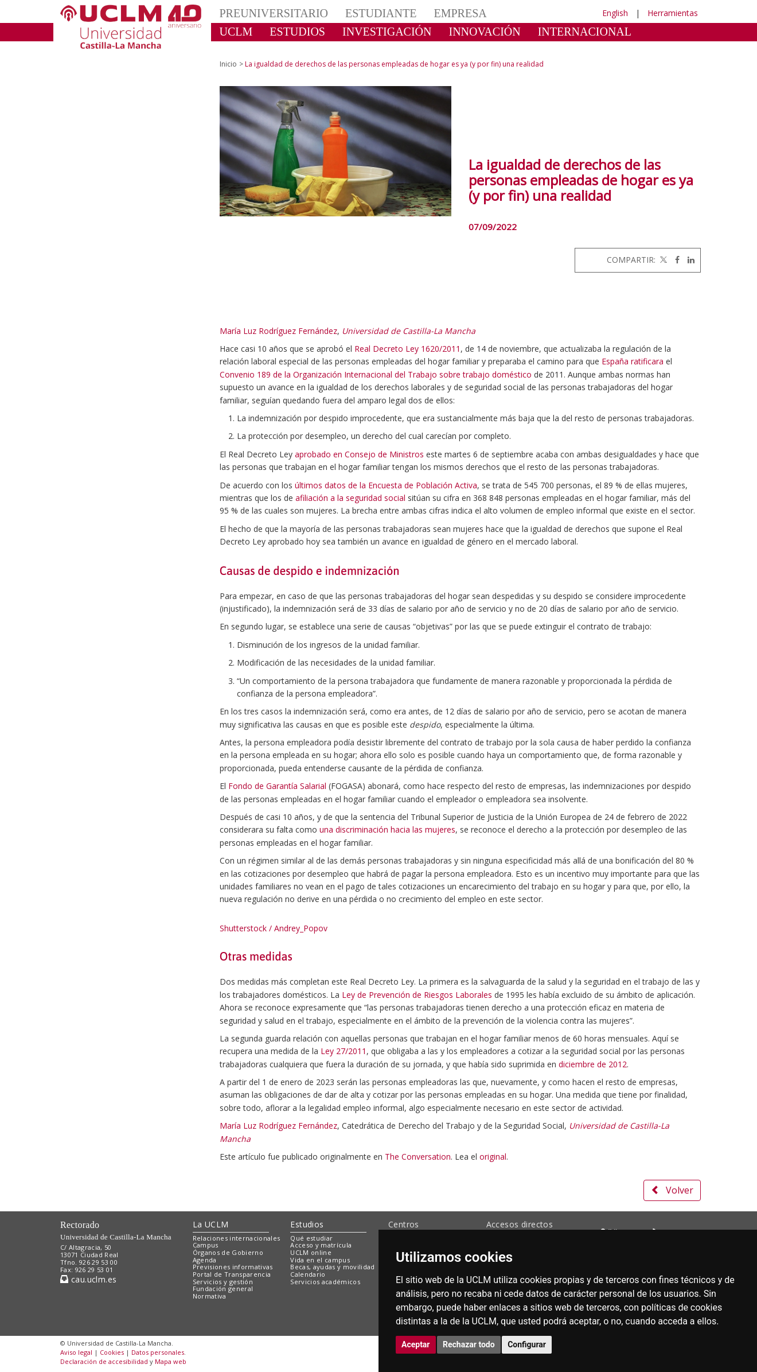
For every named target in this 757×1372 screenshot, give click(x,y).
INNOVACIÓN (485, 31)
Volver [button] (672, 1190)
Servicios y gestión (223, 1281)
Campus (205, 1245)
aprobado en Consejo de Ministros (359, 454)
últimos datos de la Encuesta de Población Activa (386, 485)
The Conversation (418, 1156)
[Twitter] (662, 259)
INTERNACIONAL (584, 31)
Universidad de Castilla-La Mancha (408, 330)
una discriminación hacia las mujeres (387, 829)
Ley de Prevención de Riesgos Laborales (417, 994)
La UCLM (211, 1224)
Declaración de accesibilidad (104, 1361)
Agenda (205, 1260)
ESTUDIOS (297, 31)
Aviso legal (76, 1352)
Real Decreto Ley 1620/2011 (407, 348)
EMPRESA (460, 13)
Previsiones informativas (233, 1266)
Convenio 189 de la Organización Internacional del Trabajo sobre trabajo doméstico (376, 374)
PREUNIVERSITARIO (274, 13)
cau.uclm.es (88, 1279)
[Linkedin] (688, 259)
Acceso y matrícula (321, 1245)
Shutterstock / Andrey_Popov (273, 928)
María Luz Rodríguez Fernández (278, 330)
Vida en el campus (320, 1260)
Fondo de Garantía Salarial (277, 785)
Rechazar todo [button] (469, 1344)
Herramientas (672, 12)
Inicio (228, 64)
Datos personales (157, 1352)
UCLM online (310, 1252)
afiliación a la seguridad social (350, 497)
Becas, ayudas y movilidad (332, 1266)
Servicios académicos (325, 1281)
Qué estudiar (311, 1238)
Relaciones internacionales (236, 1238)
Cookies (112, 1352)
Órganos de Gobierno (228, 1252)
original (492, 1156)
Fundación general (223, 1288)
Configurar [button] (527, 1344)
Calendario (307, 1274)
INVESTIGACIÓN (387, 31)
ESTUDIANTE (380, 13)
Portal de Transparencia (232, 1274)
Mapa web (170, 1361)
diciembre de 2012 (593, 1064)
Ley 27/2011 (343, 1050)
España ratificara (633, 361)
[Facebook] (674, 259)
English (615, 12)
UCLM (236, 31)
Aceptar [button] (415, 1344)
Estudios (306, 1224)
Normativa (210, 1296)
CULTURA (246, 48)
